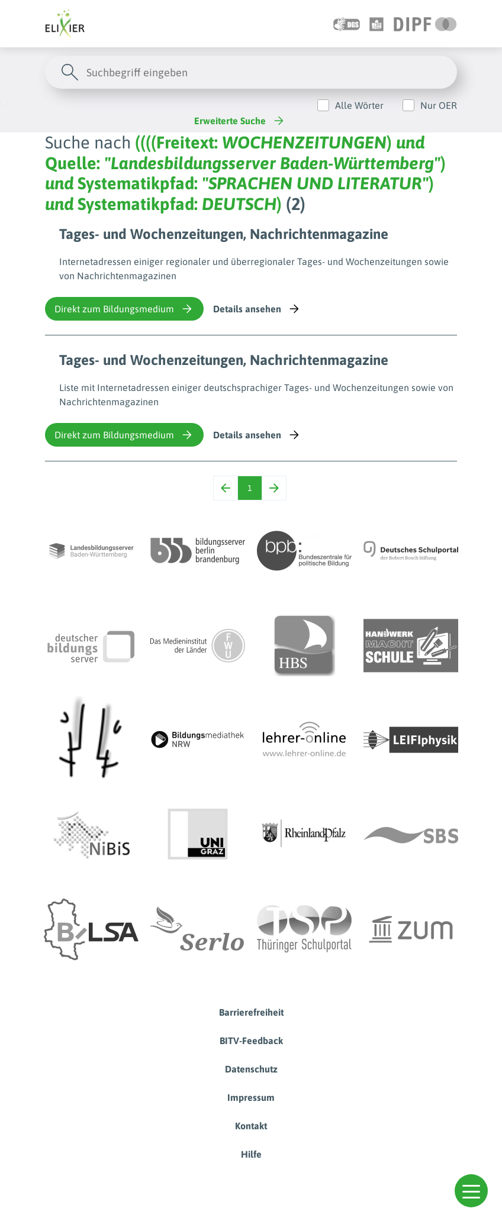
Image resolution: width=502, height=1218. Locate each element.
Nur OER (438, 105)
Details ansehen (257, 309)
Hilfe (251, 1154)
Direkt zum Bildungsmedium (124, 309)
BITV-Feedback (251, 1040)
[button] (471, 1190)
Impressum (251, 1097)
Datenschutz (251, 1069)
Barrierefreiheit (251, 1012)
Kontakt (251, 1125)
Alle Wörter (359, 105)
